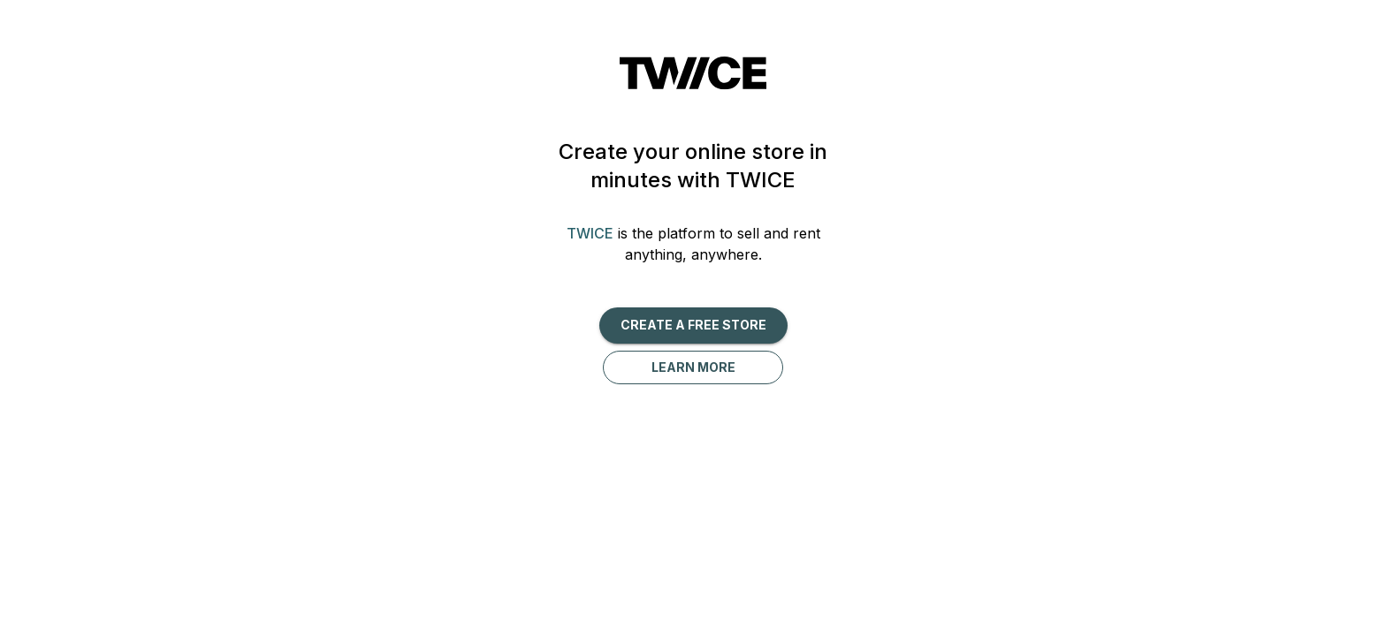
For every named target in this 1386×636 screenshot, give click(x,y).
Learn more (693, 367)
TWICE (590, 233)
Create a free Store (693, 324)
